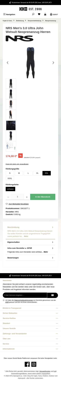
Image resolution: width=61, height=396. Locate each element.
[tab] (30, 231)
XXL (46, 173)
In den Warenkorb (42, 197)
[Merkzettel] (39, 14)
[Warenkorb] (54, 14)
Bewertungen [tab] (30, 257)
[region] (30, 99)
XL (37, 173)
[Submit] (52, 295)
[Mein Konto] (45, 14)
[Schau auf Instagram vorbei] (34, 364)
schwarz (10, 189)
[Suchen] (33, 14)
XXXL (10, 178)
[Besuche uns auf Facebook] (27, 364)
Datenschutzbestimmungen (23, 300)
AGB (7, 302)
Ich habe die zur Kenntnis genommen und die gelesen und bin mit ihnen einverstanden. (30, 301)
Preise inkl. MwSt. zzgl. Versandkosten (17, 164)
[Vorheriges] (8, 62)
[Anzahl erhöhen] (26, 197)
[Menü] (9, 14)
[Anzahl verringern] (8, 197)
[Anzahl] (17, 197)
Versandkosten (44, 371)
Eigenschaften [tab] (30, 242)
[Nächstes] (53, 62)
